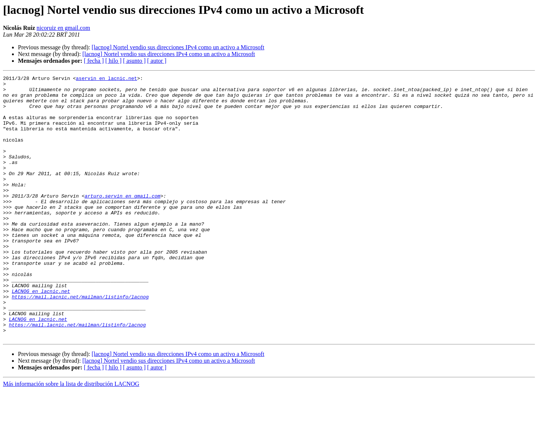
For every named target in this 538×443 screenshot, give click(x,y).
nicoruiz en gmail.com (63, 28)
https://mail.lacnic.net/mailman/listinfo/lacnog (80, 341)
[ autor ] (157, 61)
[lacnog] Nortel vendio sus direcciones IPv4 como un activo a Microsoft (178, 47)
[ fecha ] (93, 61)
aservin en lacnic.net (106, 79)
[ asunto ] (134, 61)
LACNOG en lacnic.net (41, 334)
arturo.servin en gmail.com (122, 220)
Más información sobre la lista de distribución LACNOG (71, 436)
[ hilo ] (113, 61)
